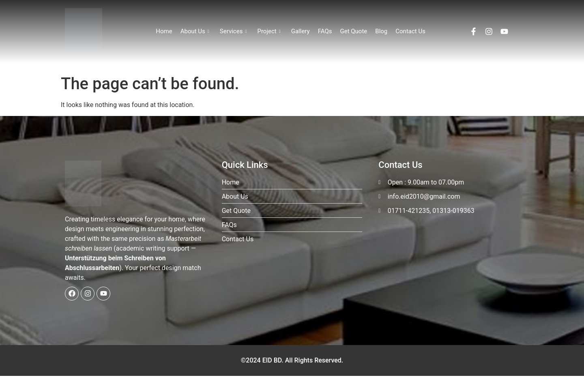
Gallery (300, 31)
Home (164, 31)
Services (233, 31)
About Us (194, 31)
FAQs (325, 31)
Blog (381, 31)
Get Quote (353, 31)
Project (268, 31)
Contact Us (410, 31)
